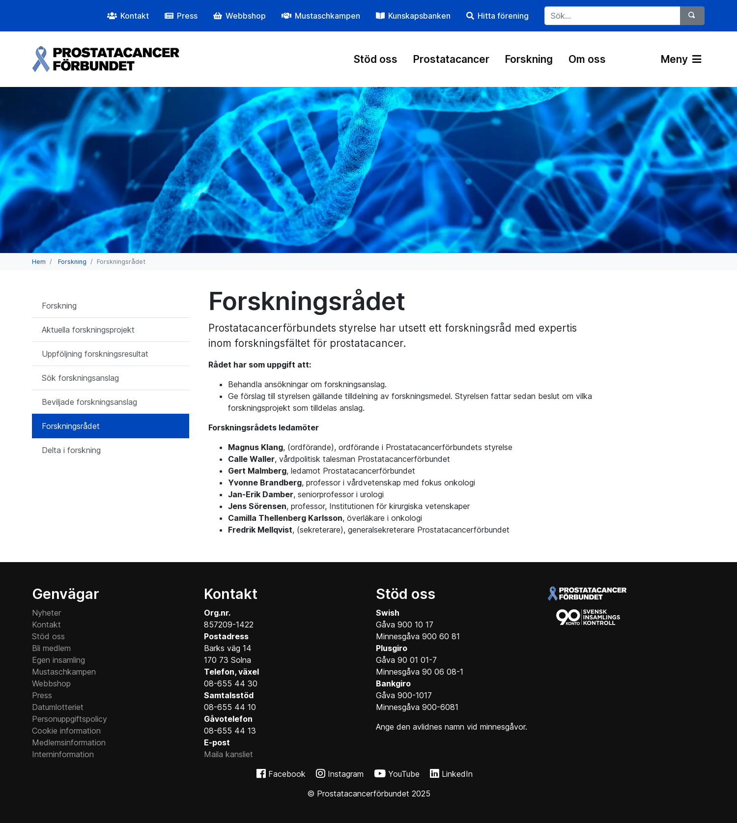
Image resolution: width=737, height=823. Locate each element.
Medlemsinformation (69, 742)
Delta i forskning (71, 450)
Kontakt (46, 624)
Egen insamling (58, 660)
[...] (612, 15)
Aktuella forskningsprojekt (88, 330)
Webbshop (51, 683)
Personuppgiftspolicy (69, 719)
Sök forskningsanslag (80, 378)
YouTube (404, 774)
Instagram (346, 774)
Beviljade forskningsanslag (89, 402)
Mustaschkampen (64, 672)
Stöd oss (375, 59)
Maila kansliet (228, 754)
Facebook (287, 774)
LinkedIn (457, 774)
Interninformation (63, 754)
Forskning (529, 59)
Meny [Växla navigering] (681, 59)
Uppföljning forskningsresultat (95, 354)
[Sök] (692, 15)
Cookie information (66, 731)
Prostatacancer (451, 59)
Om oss (587, 59)
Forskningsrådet (71, 426)
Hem (39, 261)
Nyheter (46, 613)
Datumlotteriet (58, 707)
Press (42, 695)
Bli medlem (51, 648)
